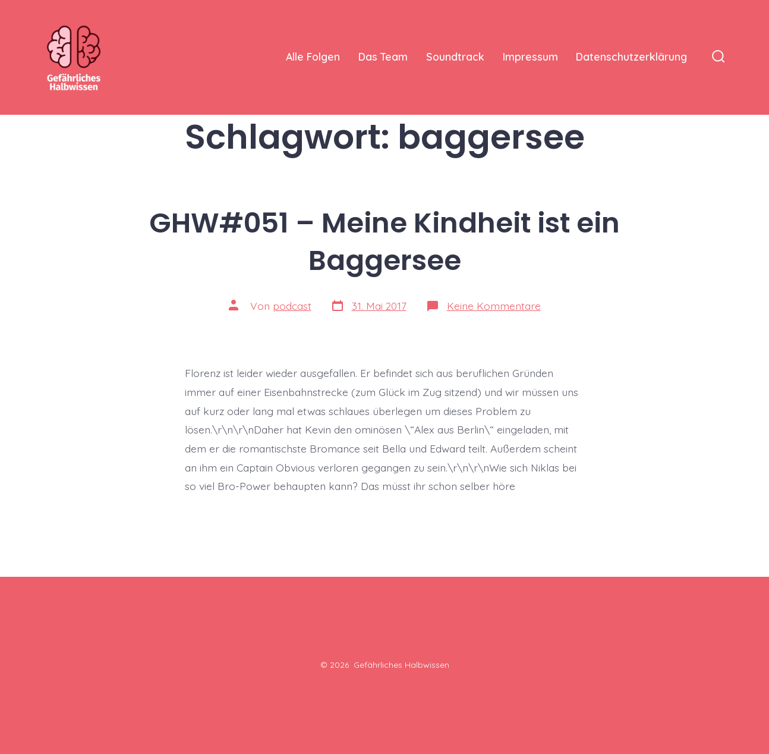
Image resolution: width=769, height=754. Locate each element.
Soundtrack (455, 56)
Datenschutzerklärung (631, 56)
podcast (292, 305)
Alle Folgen (313, 56)
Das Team (383, 56)
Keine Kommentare (494, 305)
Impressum (530, 56)
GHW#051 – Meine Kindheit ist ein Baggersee (384, 241)
